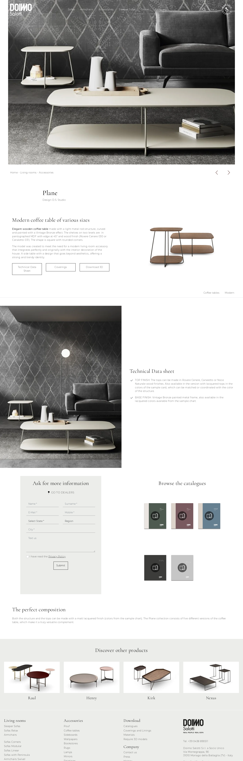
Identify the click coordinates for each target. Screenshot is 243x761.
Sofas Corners (12, 742)
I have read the (48, 557)
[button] (217, 174)
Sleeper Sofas (127, 9)
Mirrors (68, 757)
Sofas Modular (13, 747)
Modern (229, 293)
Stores (145, 9)
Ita (211, 9)
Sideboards (70, 735)
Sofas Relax (11, 731)
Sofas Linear (11, 751)
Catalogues (131, 727)
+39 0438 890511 (198, 742)
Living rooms (28, 173)
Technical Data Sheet (27, 270)
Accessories (106, 9)
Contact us (130, 753)
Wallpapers (70, 740)
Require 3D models (135, 740)
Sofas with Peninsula (17, 755)
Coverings (61, 268)
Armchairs (87, 9)
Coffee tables (212, 293)
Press (127, 757)
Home (14, 173)
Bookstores (71, 744)
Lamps (68, 753)
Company (161, 9)
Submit (60, 566)
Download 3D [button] (94, 268)
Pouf (67, 727)
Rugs (67, 748)
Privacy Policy (57, 557)
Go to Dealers (60, 493)
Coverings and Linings (137, 731)
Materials (129, 735)
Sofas (71, 9)
